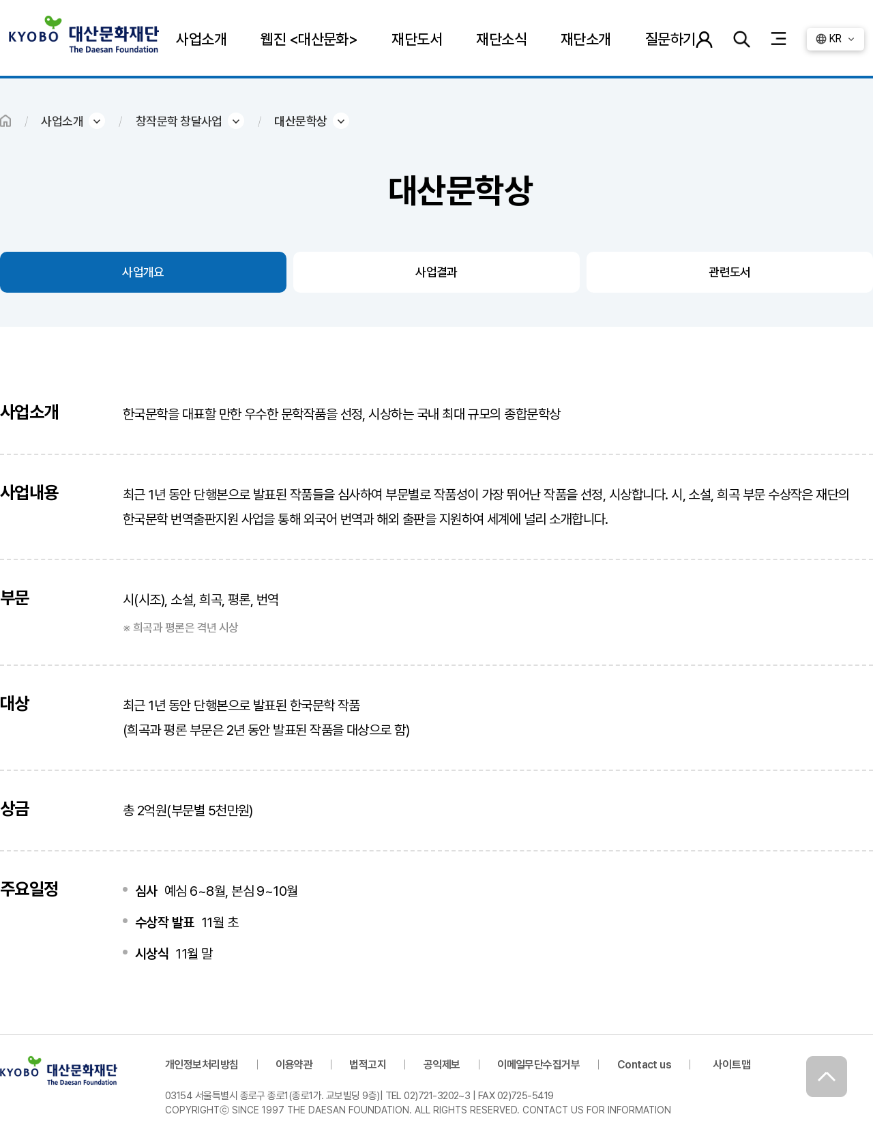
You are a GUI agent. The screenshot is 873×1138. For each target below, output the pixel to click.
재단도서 (416, 39)
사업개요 (143, 272)
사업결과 (436, 272)
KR (835, 38)
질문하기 (670, 39)
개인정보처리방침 (202, 1064)
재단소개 (586, 39)
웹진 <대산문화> (309, 39)
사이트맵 (732, 1064)
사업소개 (201, 39)
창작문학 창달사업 (179, 121)
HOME (5, 121)
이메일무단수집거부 (538, 1064)
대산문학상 (300, 121)
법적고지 (367, 1064)
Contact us (644, 1064)
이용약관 (294, 1064)
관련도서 (730, 272)
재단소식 (501, 39)
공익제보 (442, 1064)
